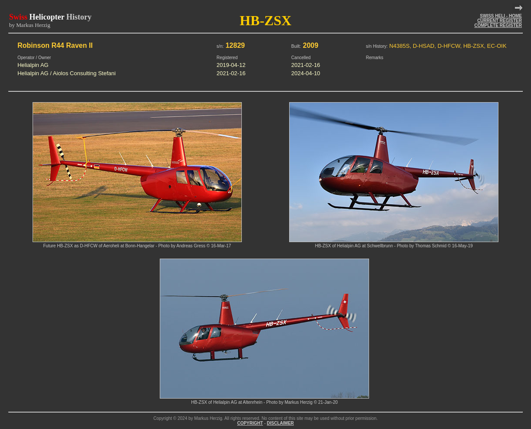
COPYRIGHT (250, 423)
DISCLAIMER (280, 423)
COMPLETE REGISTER (497, 25)
